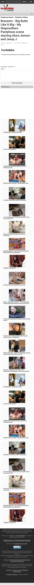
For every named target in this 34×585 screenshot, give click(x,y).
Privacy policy (17, 572)
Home (3, 1)
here (12, 538)
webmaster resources (21, 546)
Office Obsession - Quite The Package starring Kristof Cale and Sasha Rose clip (16, 355)
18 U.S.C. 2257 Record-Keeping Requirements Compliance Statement (17, 562)
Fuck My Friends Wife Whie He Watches (14, 202)
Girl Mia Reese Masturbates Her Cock (14, 287)
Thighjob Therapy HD (9, 270)
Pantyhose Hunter (7, 17)
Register (24, 1)
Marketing (25, 572)
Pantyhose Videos (21, 17)
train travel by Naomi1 (9, 151)
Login (30, 1)
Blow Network (21, 538)
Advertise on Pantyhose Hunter (17, 542)
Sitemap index (17, 574)
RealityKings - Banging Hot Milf (12, 134)
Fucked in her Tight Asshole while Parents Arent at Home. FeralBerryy (15, 338)
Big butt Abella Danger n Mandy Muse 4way (15, 185)
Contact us (9, 572)
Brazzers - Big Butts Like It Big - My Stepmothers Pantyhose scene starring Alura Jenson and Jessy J (16, 373)
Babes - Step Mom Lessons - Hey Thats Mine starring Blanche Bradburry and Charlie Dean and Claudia (16, 305)
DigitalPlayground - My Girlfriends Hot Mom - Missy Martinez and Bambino (16, 253)
